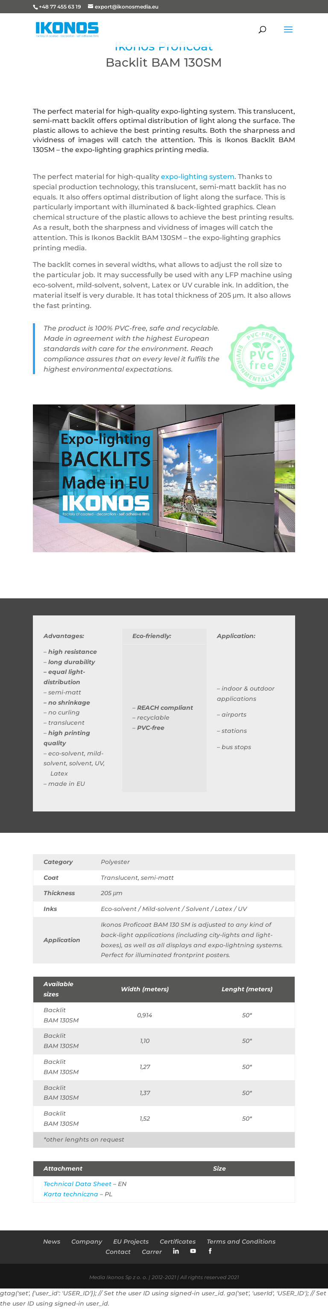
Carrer (152, 1252)
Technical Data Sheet (77, 1184)
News (51, 1241)
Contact (118, 1252)
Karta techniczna (71, 1194)
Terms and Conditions (241, 1241)
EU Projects (131, 1241)
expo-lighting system (197, 177)
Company (86, 1241)
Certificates (178, 1241)
